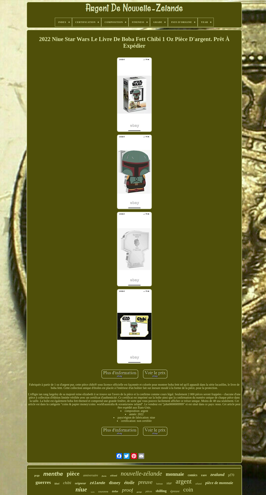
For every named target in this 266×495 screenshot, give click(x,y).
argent (184, 481)
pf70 (231, 475)
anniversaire (90, 475)
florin (104, 476)
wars (93, 492)
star (169, 483)
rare (204, 475)
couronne (103, 491)
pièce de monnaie (219, 483)
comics (192, 475)
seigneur (80, 483)
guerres (43, 482)
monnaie (175, 474)
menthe (53, 474)
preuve (145, 482)
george (139, 492)
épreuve (175, 491)
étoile (129, 482)
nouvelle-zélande (141, 473)
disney (115, 482)
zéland (198, 483)
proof (127, 490)
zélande (97, 483)
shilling (161, 491)
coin (188, 489)
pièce (73, 473)
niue (81, 489)
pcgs (37, 475)
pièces (149, 491)
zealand (217, 474)
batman (159, 483)
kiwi (56, 483)
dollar (115, 491)
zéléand (113, 475)
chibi (67, 482)
